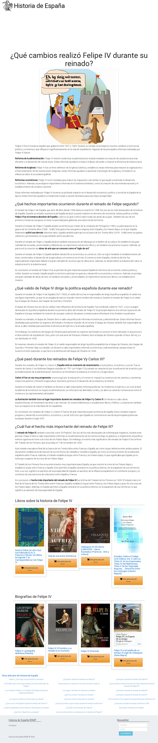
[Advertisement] (79, 30)
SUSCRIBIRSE (125, 733)
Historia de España (39, 5)
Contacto (12, 725)
